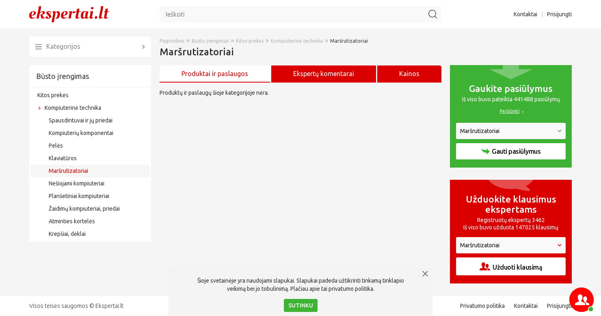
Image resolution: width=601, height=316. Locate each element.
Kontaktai (525, 14)
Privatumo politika (482, 306)
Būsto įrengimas (62, 76)
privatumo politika (351, 288)
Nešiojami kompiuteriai (76, 183)
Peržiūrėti (510, 111)
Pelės (56, 145)
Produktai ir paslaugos (215, 73)
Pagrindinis (172, 41)
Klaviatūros (63, 158)
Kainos (409, 73)
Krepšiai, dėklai (67, 234)
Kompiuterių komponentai (81, 133)
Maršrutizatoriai (68, 171)
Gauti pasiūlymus (510, 151)
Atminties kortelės (72, 221)
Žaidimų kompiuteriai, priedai (84, 208)
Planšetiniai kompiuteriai (79, 196)
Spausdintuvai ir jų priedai (80, 120)
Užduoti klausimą (511, 266)
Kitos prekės (53, 95)
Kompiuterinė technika (73, 108)
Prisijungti (559, 14)
